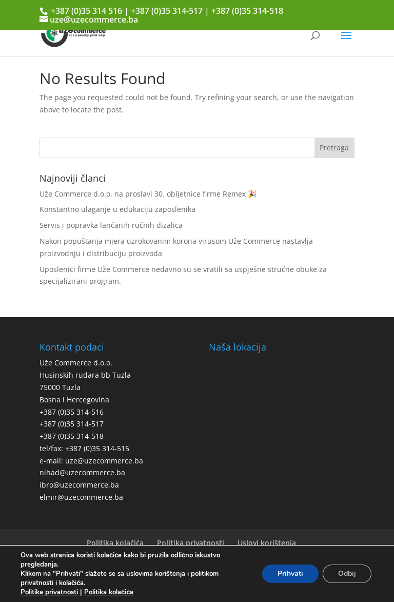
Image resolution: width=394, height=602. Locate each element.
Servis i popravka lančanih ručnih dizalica (111, 225)
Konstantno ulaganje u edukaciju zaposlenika (117, 209)
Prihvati (290, 573)
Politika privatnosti (190, 543)
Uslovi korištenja (267, 543)
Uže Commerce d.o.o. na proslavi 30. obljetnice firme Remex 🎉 (148, 194)
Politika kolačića (115, 543)
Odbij (347, 573)
